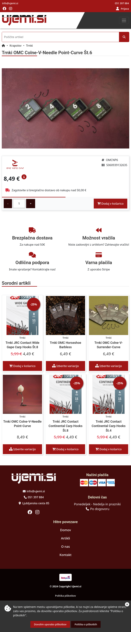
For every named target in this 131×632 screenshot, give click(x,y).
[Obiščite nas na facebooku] (4, 9)
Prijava (125, 8)
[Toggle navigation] (124, 20)
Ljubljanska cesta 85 (35, 503)
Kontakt (65, 555)
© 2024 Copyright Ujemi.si (65, 586)
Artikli (65, 538)
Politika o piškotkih (86, 624)
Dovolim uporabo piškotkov (50, 624)
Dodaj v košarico (110, 204)
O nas (65, 546)
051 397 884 (122, 3)
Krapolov (16, 46)
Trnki (29, 46)
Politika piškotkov (65, 595)
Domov (65, 530)
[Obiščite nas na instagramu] (10, 9)
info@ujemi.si (10, 3)
